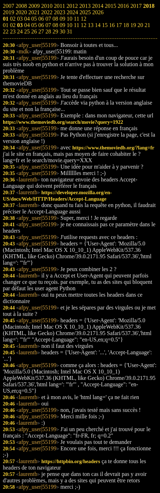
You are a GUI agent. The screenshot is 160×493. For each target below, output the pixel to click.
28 (48, 31)
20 (140, 25)
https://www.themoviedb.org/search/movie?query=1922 (63, 122)
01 (6, 25)
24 (20, 31)
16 (112, 25)
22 (6, 31)
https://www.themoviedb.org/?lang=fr (113, 147)
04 (27, 25)
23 (13, 31)
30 (62, 31)
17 (119, 25)
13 (90, 25)
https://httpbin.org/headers (70, 461)
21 (147, 25)
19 (133, 25)
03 (20, 25)
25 (27, 31)
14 (97, 25)
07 (48, 25)
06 (41, 25)
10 (69, 25)
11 (76, 25)
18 (126, 25)
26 (34, 31)
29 (55, 31)
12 (83, 25)
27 (41, 31)
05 (34, 25)
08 (55, 25)
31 (69, 31)
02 (13, 25)
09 (62, 25)
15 (104, 25)
